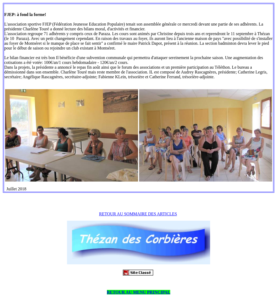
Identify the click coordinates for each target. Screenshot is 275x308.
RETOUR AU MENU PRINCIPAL (138, 292)
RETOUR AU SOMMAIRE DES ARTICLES (138, 214)
